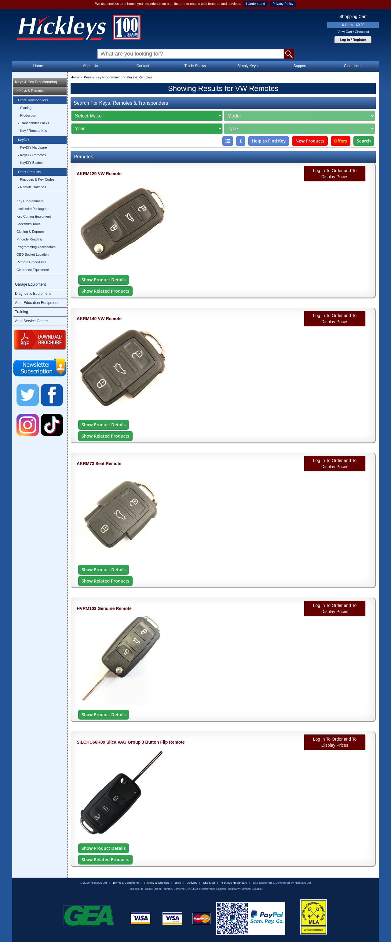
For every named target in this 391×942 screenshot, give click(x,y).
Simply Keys (247, 66)
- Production (27, 115)
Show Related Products (105, 291)
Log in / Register (353, 40)
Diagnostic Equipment (33, 293)
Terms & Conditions (125, 882)
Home (38, 66)
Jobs (177, 882)
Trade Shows (195, 66)
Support (300, 66)
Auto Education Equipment (36, 303)
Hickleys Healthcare (234, 882)
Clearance (352, 66)
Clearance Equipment (32, 270)
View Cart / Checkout (353, 32)
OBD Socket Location (32, 254)
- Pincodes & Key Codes (36, 179)
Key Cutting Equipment (33, 216)
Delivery (192, 882)
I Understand (255, 3)
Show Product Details (104, 280)
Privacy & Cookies (156, 882)
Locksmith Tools (28, 224)
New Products (309, 141)
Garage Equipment (30, 284)
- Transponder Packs (33, 123)
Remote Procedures (31, 262)
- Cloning (24, 108)
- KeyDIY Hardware (32, 147)
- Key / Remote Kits (32, 130)
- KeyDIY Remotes (32, 155)
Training (21, 312)
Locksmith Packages (31, 209)
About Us (90, 66)
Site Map (209, 882)
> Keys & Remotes (30, 90)
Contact (143, 66)
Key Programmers (30, 201)
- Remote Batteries (32, 187)
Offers (340, 141)
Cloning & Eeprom (30, 231)
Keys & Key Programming (36, 82)
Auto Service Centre (31, 321)
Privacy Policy (282, 3)
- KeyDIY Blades (30, 162)
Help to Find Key (269, 141)
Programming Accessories (36, 247)
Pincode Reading (29, 239)
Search (364, 141)
